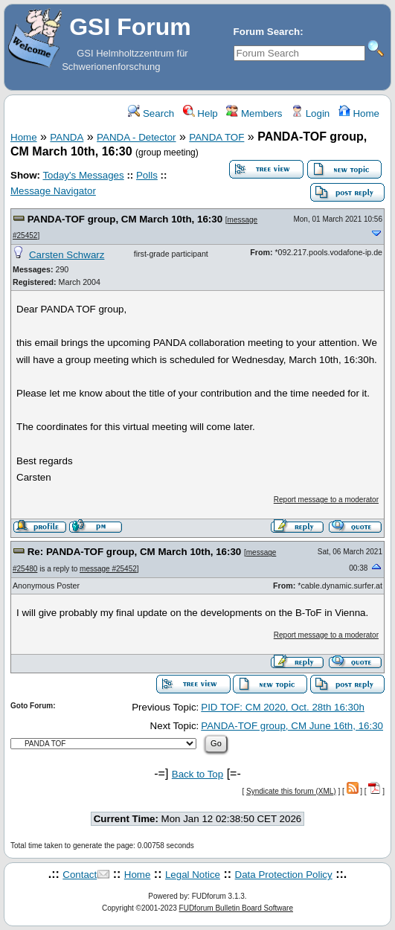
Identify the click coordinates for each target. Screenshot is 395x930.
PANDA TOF (216, 137)
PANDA (66, 137)
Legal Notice (192, 874)
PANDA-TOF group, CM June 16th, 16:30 (292, 725)
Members (254, 113)
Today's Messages (82, 175)
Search (151, 113)
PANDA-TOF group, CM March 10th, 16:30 (125, 219)
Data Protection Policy (284, 874)
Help (200, 113)
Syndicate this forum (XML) (291, 791)
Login (310, 113)
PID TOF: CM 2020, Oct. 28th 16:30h (283, 707)
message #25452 (108, 569)
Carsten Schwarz (66, 254)
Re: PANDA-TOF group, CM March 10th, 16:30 (135, 551)
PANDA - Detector (136, 137)
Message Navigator (53, 190)
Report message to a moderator (326, 500)
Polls (147, 175)
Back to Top (197, 774)
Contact (79, 874)
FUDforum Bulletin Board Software (236, 908)
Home (358, 113)
